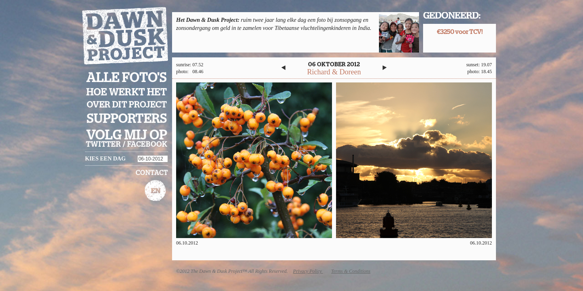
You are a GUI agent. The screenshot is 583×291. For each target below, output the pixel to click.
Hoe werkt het (126, 92)
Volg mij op (126, 135)
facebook (147, 144)
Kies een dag (105, 159)
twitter (103, 144)
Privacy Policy (308, 271)
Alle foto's (126, 78)
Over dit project (127, 105)
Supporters (127, 119)
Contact (152, 173)
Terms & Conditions (350, 271)
